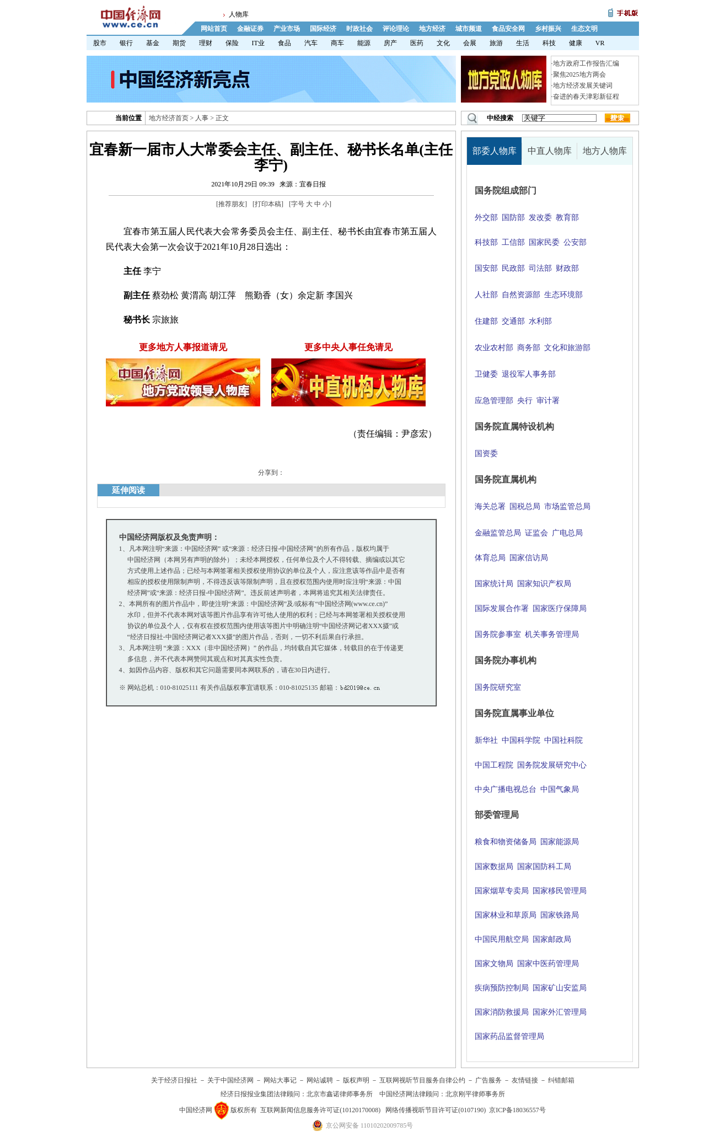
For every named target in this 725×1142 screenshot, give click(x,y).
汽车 (311, 43)
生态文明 (584, 29)
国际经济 (323, 29)
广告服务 (488, 1080)
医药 (416, 43)
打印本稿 (268, 204)
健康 (575, 43)
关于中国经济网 (230, 1080)
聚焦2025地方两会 (579, 74)
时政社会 (359, 29)
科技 (549, 43)
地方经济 (432, 29)
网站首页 (214, 29)
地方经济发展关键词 (583, 85)
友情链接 (525, 1080)
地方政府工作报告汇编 (586, 63)
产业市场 (286, 29)
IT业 (258, 43)
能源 (363, 43)
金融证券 (250, 29)
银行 (126, 43)
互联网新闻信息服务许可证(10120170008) (320, 1110)
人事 (201, 118)
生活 (522, 43)
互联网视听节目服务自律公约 (422, 1080)
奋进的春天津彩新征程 (586, 96)
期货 (179, 43)
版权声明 (356, 1080)
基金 (152, 43)
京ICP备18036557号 (517, 1110)
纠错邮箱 (561, 1080)
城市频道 (468, 29)
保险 (232, 43)
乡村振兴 (548, 29)
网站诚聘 (320, 1080)
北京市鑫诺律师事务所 (340, 1094)
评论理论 (396, 29)
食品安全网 (508, 29)
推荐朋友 (231, 204)
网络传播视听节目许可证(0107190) (435, 1110)
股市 (99, 43)
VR (600, 43)
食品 (284, 43)
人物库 (239, 14)
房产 (390, 43)
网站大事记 (280, 1080)
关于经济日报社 (174, 1080)
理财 (205, 43)
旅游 (496, 43)
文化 (443, 43)
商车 (337, 43)
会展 (469, 43)
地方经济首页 (169, 118)
